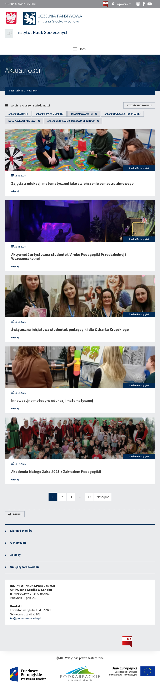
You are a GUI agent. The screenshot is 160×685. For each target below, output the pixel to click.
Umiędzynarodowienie (25, 567)
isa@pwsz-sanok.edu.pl (25, 618)
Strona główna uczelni (20, 4)
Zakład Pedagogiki (82, 113)
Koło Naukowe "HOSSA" (22, 120)
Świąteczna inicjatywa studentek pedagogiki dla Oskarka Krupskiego (70, 329)
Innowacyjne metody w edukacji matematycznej (52, 400)
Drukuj (14, 514)
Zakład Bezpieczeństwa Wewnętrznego (71, 120)
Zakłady (15, 555)
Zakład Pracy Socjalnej (49, 113)
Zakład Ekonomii (18, 113)
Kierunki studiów (21, 530)
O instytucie (18, 543)
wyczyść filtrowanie (139, 105)
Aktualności (22, 70)
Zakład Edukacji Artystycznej (122, 113)
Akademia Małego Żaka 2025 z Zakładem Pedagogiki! (56, 471)
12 (89, 497)
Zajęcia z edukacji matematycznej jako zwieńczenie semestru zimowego (72, 183)
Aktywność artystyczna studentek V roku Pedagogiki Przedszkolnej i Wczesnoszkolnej (68, 256)
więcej (15, 191)
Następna (103, 497)
